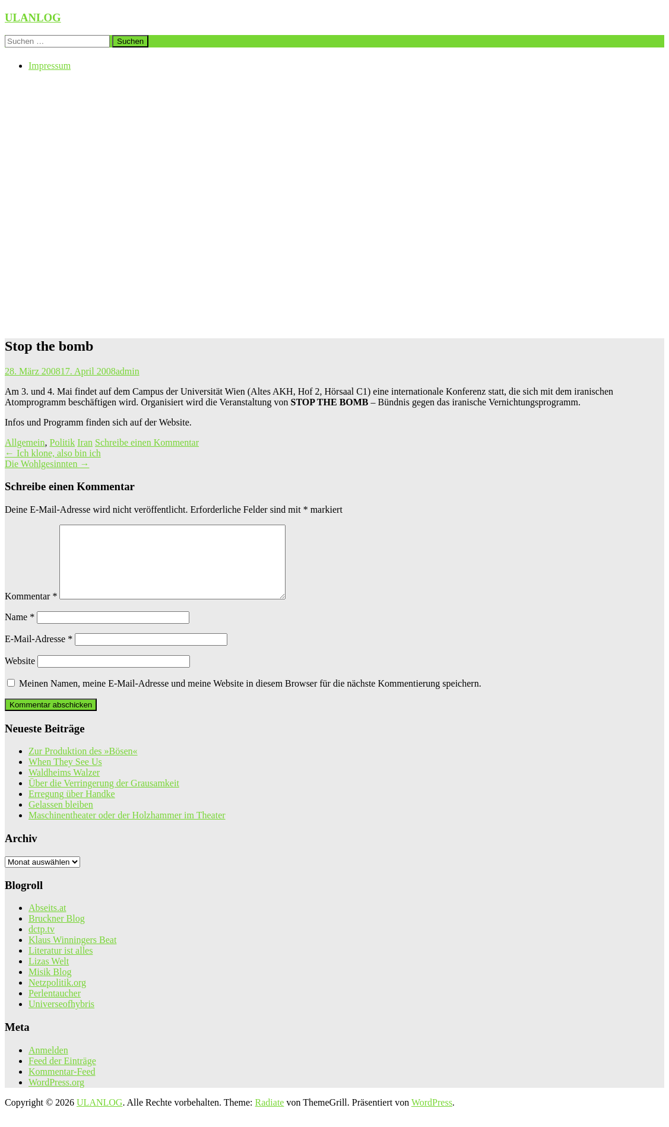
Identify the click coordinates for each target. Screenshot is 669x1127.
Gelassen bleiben (60, 819)
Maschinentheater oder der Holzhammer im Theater (127, 829)
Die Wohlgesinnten (47, 464)
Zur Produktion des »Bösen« (83, 765)
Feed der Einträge (62, 1075)
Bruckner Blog (56, 933)
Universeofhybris (61, 1018)
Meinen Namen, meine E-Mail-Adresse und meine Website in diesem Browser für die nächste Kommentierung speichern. (250, 698)
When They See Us (65, 776)
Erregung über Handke (71, 808)
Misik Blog (49, 986)
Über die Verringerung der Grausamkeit (103, 797)
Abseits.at (47, 922)
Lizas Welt (48, 975)
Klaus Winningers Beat (72, 954)
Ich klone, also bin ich (53, 453)
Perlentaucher (54, 1007)
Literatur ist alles (60, 965)
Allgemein (25, 442)
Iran (85, 442)
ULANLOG (33, 17)
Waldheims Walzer (64, 787)
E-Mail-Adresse (38, 653)
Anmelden (48, 1064)
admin (127, 371)
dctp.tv (41, 943)
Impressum (49, 66)
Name (19, 631)
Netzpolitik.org (57, 997)
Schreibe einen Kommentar (147, 442)
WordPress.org (56, 1096)
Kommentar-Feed (62, 1086)
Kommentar (31, 610)
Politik (62, 442)
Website (20, 675)
